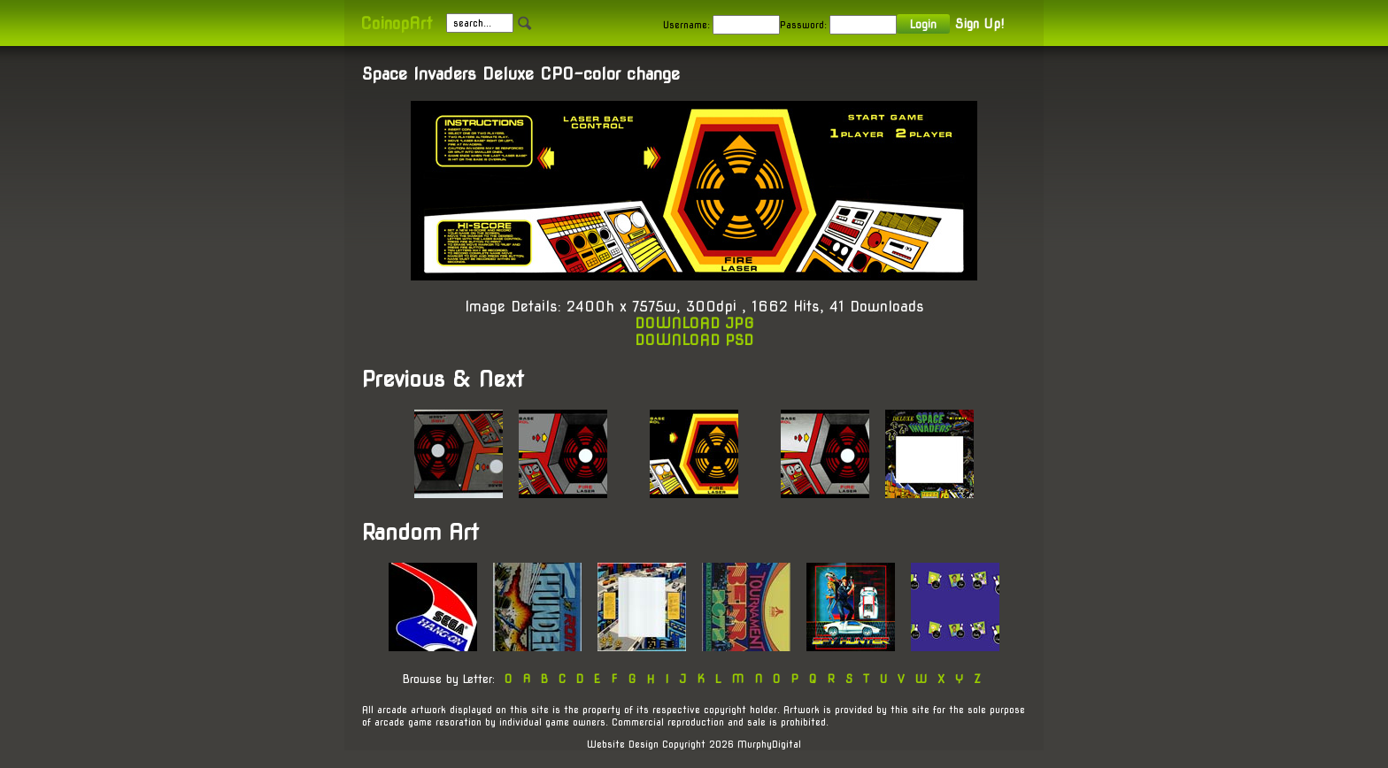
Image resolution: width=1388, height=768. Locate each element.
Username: (686, 25)
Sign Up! (979, 24)
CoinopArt (396, 23)
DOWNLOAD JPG (694, 323)
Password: (803, 25)
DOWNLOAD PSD (694, 340)
